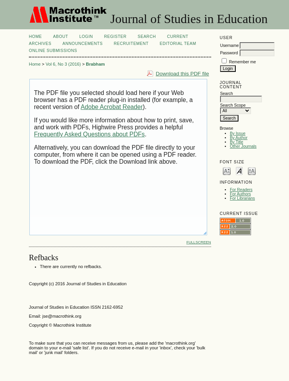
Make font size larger (252, 170)
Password (229, 53)
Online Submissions (53, 50)
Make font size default (239, 170)
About (60, 36)
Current (177, 36)
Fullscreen (198, 242)
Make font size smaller (227, 170)
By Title (236, 142)
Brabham (95, 64)
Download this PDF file (182, 74)
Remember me (242, 62)
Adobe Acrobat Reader (112, 107)
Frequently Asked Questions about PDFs (89, 134)
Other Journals (243, 146)
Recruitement (131, 43)
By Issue (238, 133)
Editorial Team (178, 43)
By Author (238, 138)
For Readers (241, 190)
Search (147, 36)
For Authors (240, 194)
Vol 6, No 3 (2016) (63, 64)
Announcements (83, 43)
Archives (40, 43)
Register (115, 36)
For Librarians (242, 198)
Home (35, 36)
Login (86, 36)
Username (229, 45)
